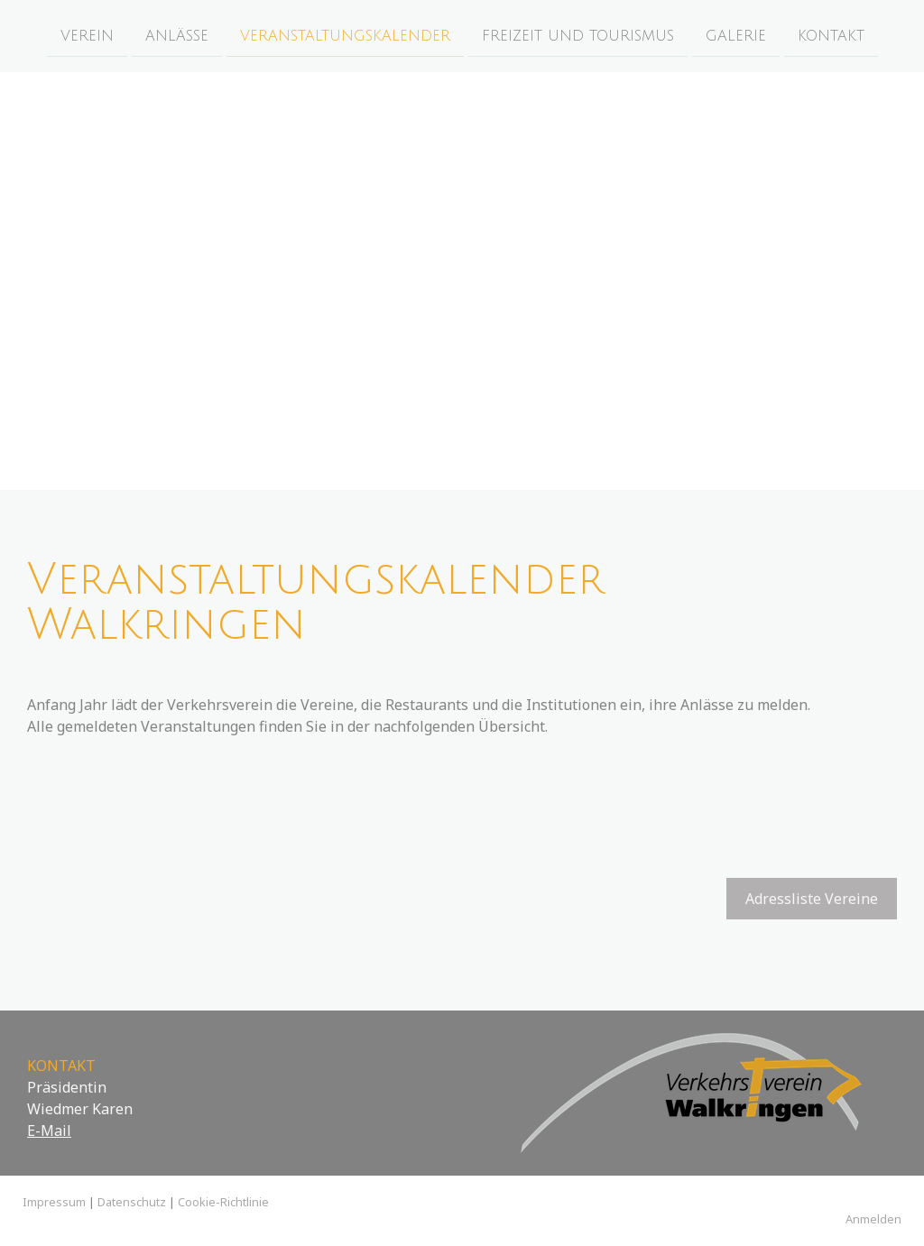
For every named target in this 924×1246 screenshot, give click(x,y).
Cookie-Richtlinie (223, 1202)
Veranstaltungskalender (345, 35)
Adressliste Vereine (811, 899)
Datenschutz (131, 1202)
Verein (87, 35)
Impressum (54, 1202)
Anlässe (176, 35)
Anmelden (873, 1219)
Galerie (736, 35)
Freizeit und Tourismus (578, 35)
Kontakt (831, 35)
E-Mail (49, 1130)
